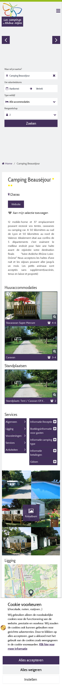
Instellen (31, 679)
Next (56, 40)
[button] (31, 593)
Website (16, 204)
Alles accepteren (31, 660)
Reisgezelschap (11, 108)
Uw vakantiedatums (13, 82)
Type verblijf (9, 95)
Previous (6, 40)
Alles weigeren (31, 670)
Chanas (14, 194)
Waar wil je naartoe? (13, 69)
